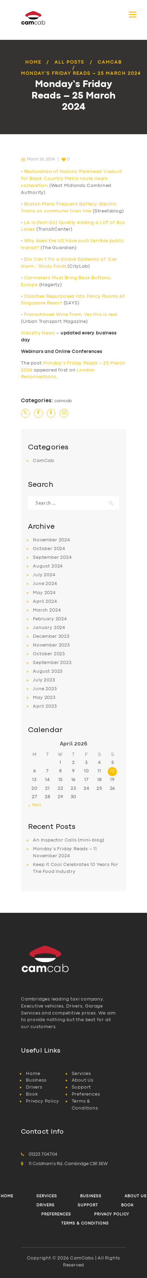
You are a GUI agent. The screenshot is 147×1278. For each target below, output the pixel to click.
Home (33, 62)
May (44, 593)
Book (32, 1094)
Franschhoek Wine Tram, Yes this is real (71, 315)
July (44, 575)
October (49, 549)
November (51, 540)
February (50, 619)
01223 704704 (43, 1154)
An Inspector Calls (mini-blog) (68, 840)
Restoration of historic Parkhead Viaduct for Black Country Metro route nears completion (71, 179)
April (45, 602)
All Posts (69, 62)
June (45, 584)
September (52, 557)
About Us (82, 1080)
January (49, 628)
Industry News (38, 333)
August (48, 566)
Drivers (34, 1087)
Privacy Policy (42, 1101)
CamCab (110, 62)
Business (36, 1080)
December (51, 636)
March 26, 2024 (41, 159)
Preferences (86, 1094)
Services (81, 1074)
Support (81, 1087)
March (47, 610)
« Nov (34, 805)
